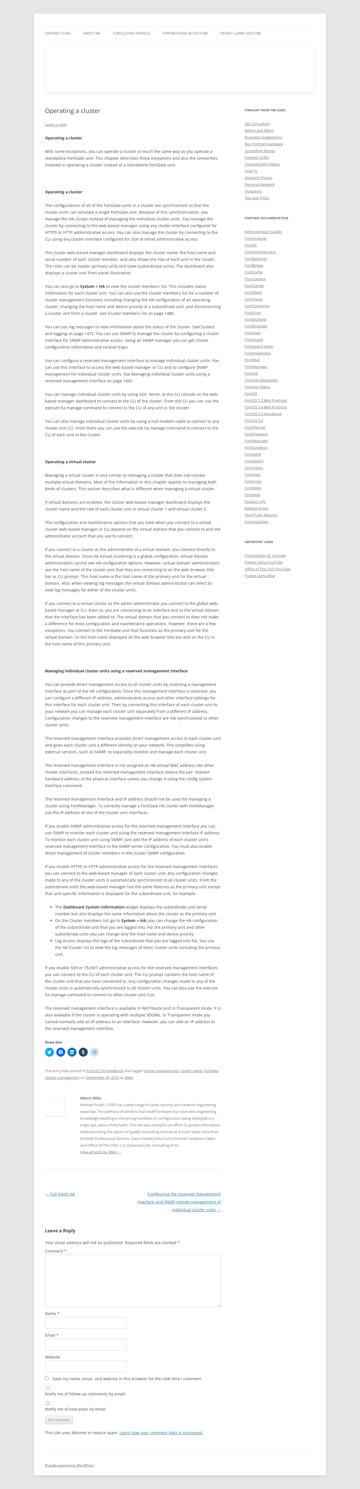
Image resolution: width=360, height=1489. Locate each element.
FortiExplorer (256, 319)
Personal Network (260, 184)
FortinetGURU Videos (262, 164)
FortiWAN (253, 488)
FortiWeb (252, 494)
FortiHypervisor (258, 353)
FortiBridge (254, 265)
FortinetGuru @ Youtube (265, 555)
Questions (253, 191)
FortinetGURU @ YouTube (185, 33)
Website (52, 1357)
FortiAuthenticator (260, 251)
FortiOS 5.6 (254, 420)
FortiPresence (256, 434)
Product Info (255, 501)
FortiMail (252, 359)
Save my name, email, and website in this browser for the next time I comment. (127, 1378)
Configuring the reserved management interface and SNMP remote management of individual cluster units (179, 1201)
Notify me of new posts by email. (76, 1409)
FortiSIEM (253, 454)
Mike (129, 1077)
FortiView (252, 474)
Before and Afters (259, 130)
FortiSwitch (254, 461)
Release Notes (256, 508)
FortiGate (252, 332)
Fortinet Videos (257, 386)
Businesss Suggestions (263, 137)
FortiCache (254, 272)
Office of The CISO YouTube (268, 568)
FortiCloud (253, 299)
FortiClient (253, 292)
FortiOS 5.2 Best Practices (266, 400)
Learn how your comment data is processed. (161, 1432)
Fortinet (251, 373)
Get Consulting (257, 123)
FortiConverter (257, 305)
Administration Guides (263, 231)
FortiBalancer (256, 258)
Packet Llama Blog (260, 575)
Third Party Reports (261, 515)
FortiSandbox (256, 447)
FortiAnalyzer (256, 238)
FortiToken (254, 467)
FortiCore (252, 312)
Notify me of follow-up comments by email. (85, 1394)
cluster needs (191, 1070)
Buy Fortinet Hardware (264, 143)
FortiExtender (256, 326)
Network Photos (258, 177)
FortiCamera (255, 278)
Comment (56, 1251)
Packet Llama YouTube (240, 33)
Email (52, 1335)
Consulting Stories (260, 150)
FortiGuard (254, 339)
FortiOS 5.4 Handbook (104, 1070)
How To (251, 170)
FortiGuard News (259, 346)
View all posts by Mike (100, 1151)
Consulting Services (131, 33)
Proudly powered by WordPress (69, 1465)
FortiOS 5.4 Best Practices (266, 407)
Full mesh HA (60, 1194)
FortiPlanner (255, 427)
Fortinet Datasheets (261, 380)
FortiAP (251, 245)
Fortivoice (253, 481)
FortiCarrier (254, 285)
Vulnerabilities (256, 521)
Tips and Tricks (257, 197)
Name (52, 1313)
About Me (92, 33)
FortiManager (256, 366)
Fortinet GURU (58, 33)
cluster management (161, 1070)
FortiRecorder (256, 440)
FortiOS (251, 393)
